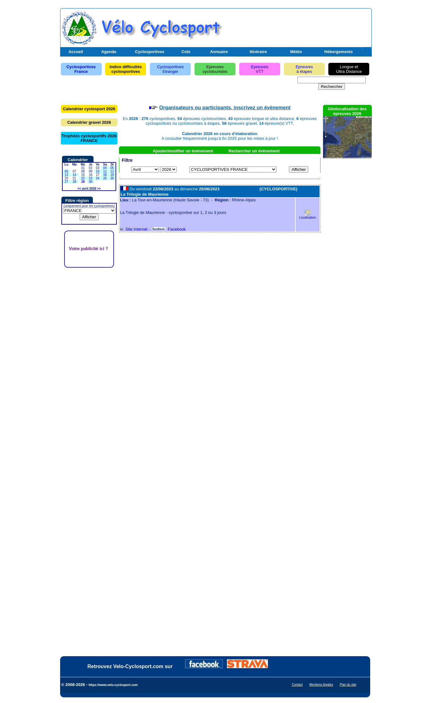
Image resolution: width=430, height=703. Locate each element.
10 (97, 171)
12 (112, 171)
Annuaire (219, 51)
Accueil (75, 51)
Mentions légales (321, 684)
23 (90, 178)
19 (112, 175)
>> (99, 188)
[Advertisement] (296, 26)
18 (105, 175)
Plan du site (348, 684)
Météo (296, 51)
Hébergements (338, 51)
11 (105, 171)
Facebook (169, 229)
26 (112, 178)
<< (79, 188)
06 (66, 171)
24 (97, 178)
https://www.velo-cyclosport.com (113, 685)
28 (74, 181)
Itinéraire (258, 51)
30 (90, 181)
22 (83, 178)
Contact (297, 684)
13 (66, 175)
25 (105, 178)
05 (112, 168)
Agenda (108, 51)
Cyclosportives (149, 51)
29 (83, 181)
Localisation (307, 216)
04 (105, 168)
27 (66, 181)
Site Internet (133, 229)
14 (74, 175)
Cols (185, 51)
